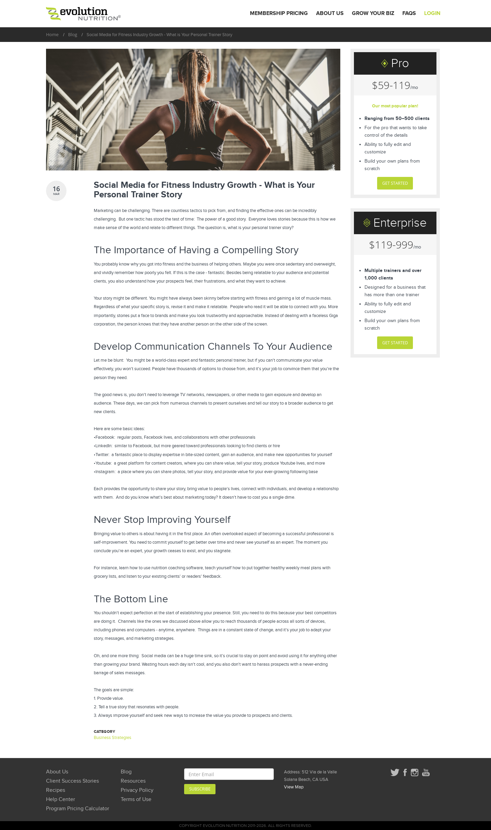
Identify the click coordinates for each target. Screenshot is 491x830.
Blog (72, 34)
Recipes (55, 790)
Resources (133, 781)
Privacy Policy (137, 790)
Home (52, 34)
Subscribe (199, 789)
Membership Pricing (279, 13)
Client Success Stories (72, 781)
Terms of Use (136, 799)
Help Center (60, 799)
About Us (330, 13)
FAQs (409, 13)
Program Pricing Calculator (77, 808)
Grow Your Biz (373, 13)
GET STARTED (395, 183)
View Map (293, 787)
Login (432, 13)
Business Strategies (112, 737)
